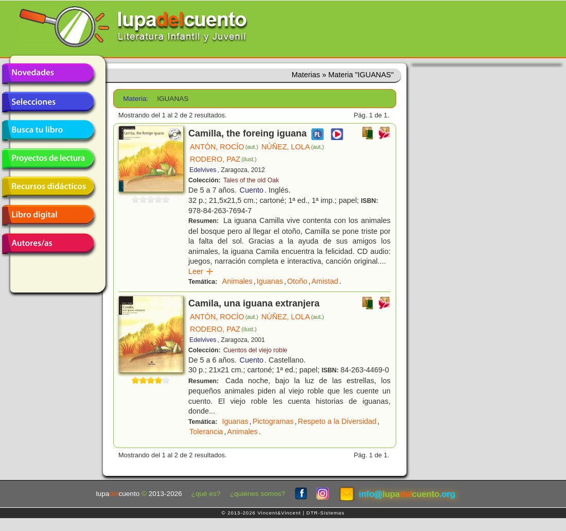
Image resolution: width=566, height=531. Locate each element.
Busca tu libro (48, 130)
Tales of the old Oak (251, 180)
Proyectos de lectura (48, 158)
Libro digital (48, 215)
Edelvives (202, 170)
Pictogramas (273, 421)
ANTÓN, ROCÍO (224, 147)
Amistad (324, 281)
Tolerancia (206, 431)
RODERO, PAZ (223, 159)
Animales (237, 281)
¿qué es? (206, 494)
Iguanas (270, 281)
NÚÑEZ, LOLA (292, 147)
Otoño (297, 281)
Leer (201, 271)
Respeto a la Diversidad (337, 421)
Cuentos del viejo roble (255, 350)
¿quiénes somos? (257, 494)
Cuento (251, 190)
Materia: (135, 98)
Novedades (48, 73)
